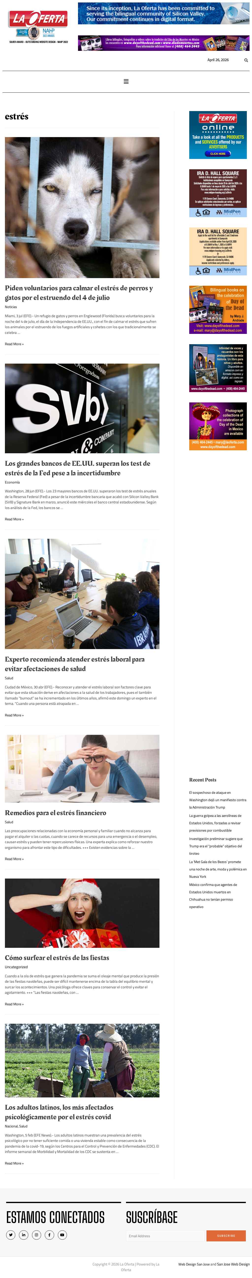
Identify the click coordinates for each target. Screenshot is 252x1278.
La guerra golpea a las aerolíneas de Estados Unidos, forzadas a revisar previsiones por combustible (217, 823)
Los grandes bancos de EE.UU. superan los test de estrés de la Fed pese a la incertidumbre (77, 468)
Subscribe (226, 1235)
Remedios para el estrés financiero (55, 813)
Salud (9, 678)
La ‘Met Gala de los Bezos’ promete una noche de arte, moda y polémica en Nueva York (217, 869)
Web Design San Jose (194, 1264)
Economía (12, 482)
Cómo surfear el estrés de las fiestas (57, 957)
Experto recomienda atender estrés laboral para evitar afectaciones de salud (75, 664)
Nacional (12, 1126)
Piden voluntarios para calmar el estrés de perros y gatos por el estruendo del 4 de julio (79, 293)
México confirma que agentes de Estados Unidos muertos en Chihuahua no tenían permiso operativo (214, 895)
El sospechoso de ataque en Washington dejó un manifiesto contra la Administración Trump (213, 800)
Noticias (11, 306)
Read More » (15, 343)
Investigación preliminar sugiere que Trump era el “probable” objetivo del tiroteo (217, 846)
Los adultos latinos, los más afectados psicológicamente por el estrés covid (59, 1112)
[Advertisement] (218, 534)
